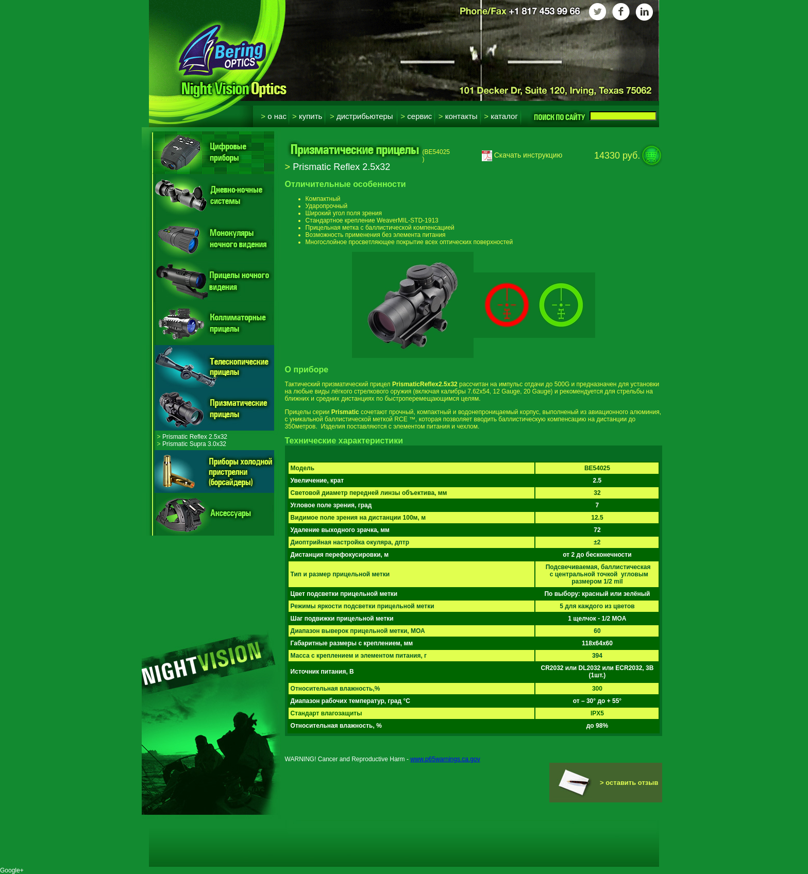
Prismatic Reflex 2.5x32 (192, 436)
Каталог (501, 116)
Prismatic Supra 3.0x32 (191, 444)
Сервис (416, 116)
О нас (274, 116)
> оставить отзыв (629, 782)
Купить (307, 116)
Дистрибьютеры (361, 116)
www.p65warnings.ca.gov (445, 759)
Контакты (458, 116)
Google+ (12, 870)
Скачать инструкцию (522, 155)
